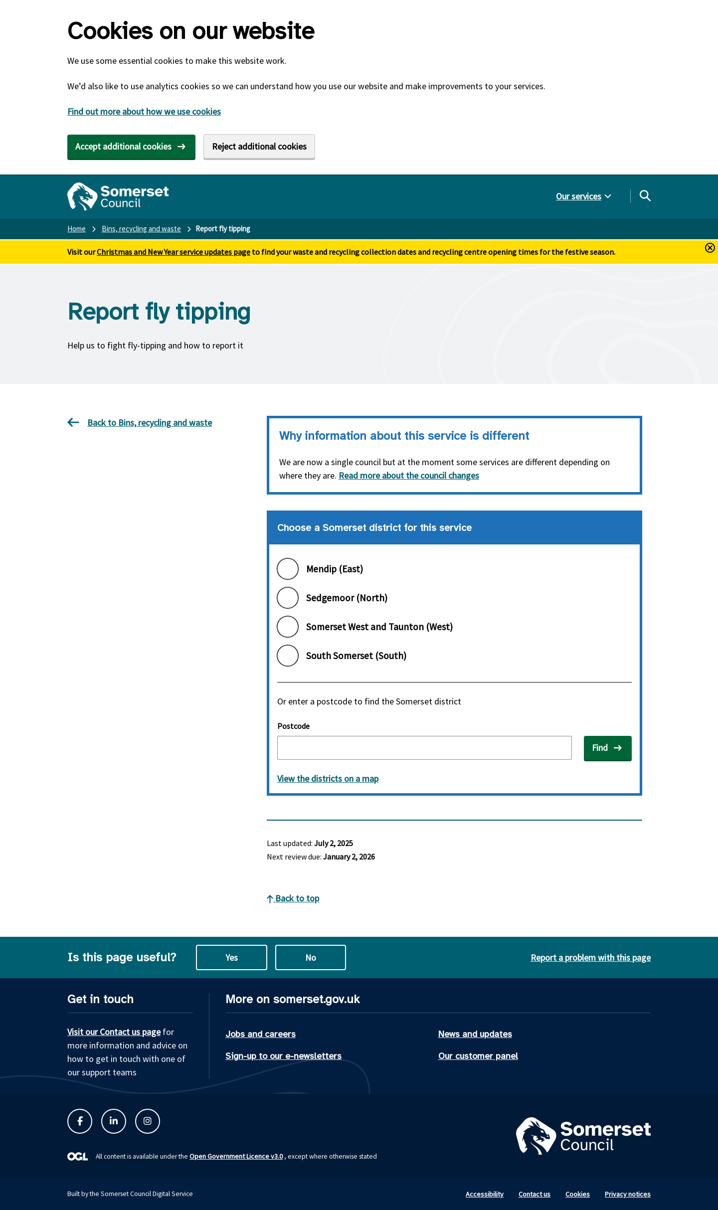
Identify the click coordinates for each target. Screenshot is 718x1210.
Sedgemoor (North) (346, 598)
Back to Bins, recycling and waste (139, 422)
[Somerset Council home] (118, 196)
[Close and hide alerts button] (710, 247)
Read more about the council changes (409, 475)
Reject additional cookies (259, 146)
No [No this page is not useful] (310, 957)
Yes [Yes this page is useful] (231, 957)
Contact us (534, 1194)
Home (76, 228)
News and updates (475, 1034)
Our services (578, 196)
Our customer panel (478, 1055)
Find (600, 747)
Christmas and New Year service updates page (173, 252)
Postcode (293, 726)
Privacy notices (628, 1194)
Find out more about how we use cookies (144, 111)
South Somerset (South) (356, 656)
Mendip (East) (334, 569)
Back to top (293, 898)
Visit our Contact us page (114, 1031)
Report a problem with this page (591, 957)
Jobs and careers (260, 1034)
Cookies (577, 1194)
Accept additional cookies (123, 146)
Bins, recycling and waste (141, 228)
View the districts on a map (327, 778)
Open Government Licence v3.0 (236, 1156)
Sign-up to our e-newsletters (283, 1055)
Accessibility (485, 1194)
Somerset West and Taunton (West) (379, 627)
